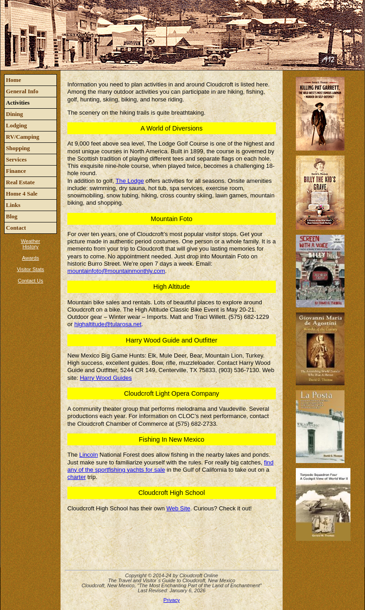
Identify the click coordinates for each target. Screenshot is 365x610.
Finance (16, 170)
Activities (18, 102)
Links (13, 205)
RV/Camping (22, 136)
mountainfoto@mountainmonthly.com (116, 270)
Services (16, 159)
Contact (16, 227)
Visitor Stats (30, 269)
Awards (30, 258)
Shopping (18, 148)
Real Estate (20, 182)
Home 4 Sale (21, 193)
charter (76, 477)
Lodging (16, 125)
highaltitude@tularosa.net (108, 324)
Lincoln (88, 454)
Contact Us (30, 280)
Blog (11, 216)
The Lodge (130, 180)
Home (13, 79)
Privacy (171, 600)
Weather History (31, 243)
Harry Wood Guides (106, 377)
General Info (22, 91)
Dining (14, 114)
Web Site (179, 508)
